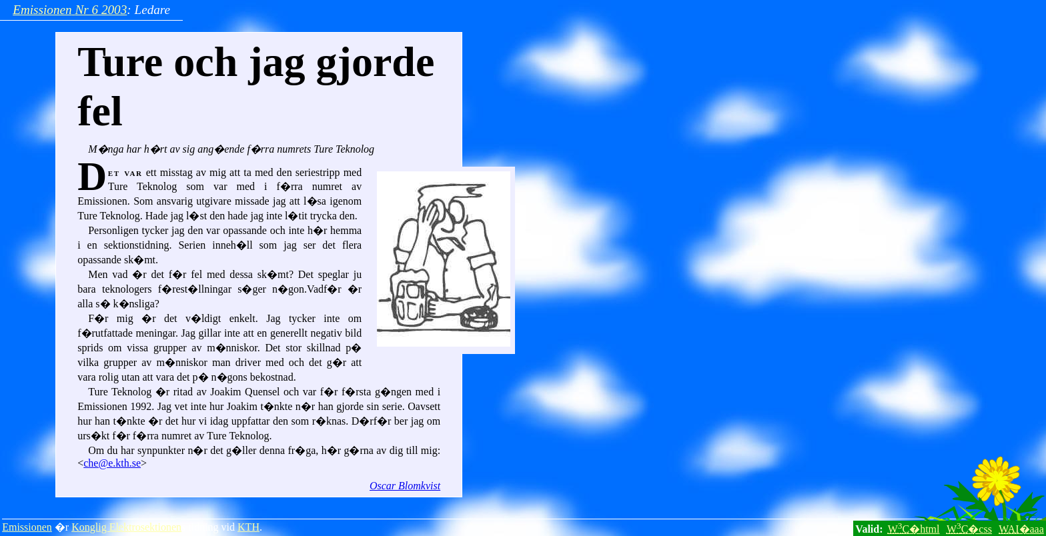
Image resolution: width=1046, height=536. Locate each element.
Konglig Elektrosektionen (126, 527)
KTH (248, 527)
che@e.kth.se (112, 463)
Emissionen (27, 527)
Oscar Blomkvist (405, 485)
